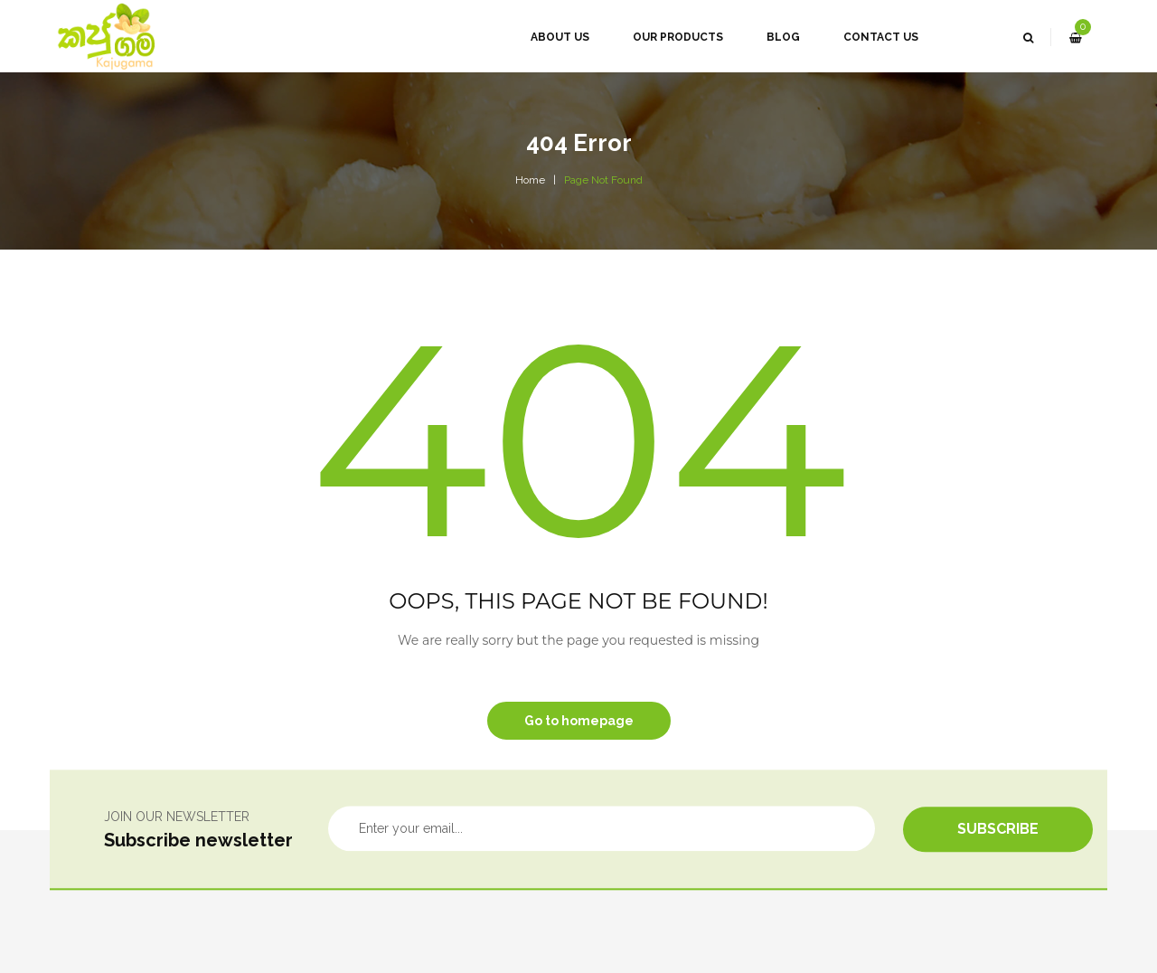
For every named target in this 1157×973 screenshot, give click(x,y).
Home (530, 180)
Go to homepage (579, 720)
